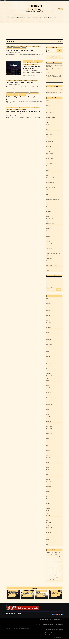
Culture (47, 136)
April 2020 (48, 443)
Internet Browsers (28, 46)
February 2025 (48, 322)
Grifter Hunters (48, 165)
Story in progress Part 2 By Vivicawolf (56, 92)
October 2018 (48, 486)
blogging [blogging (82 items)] (48, 554)
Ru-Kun (8, 52)
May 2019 (47, 469)
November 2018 (49, 484)
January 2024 (48, 339)
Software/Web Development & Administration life (53, 234)
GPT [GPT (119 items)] (47, 562)
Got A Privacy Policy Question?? (48, 624)
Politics (47, 216)
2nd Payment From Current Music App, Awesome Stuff (32, 67)
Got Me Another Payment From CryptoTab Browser (20, 82)
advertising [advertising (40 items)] (48, 552)
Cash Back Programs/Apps (50, 117)
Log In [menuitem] (3, 0)
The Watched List (34, 64)
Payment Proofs (9, 48)
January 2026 (48, 303)
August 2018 (48, 491)
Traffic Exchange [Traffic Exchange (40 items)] (49, 577)
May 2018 (47, 498)
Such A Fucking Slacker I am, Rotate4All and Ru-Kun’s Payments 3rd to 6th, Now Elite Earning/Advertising (54, 80)
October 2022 (48, 373)
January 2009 (48, 525)
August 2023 (48, 349)
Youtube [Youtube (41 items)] (58, 579)
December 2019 (48, 452)
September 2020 (49, 433)
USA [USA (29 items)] (53, 577)
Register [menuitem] (5, 0)
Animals (47, 100)
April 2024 (48, 334)
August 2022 (48, 378)
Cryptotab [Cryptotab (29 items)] (59, 556)
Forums (28, 17)
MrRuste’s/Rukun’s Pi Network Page (54, 621)
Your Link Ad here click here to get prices (54, 57)
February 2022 (48, 392)
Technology (24, 48)
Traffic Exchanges (22, 94)
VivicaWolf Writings (49, 263)
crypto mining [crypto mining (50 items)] (55, 556)
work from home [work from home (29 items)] (52, 579)
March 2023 (48, 361)
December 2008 (49, 527)
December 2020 (49, 426)
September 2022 (49, 375)
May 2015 (47, 513)
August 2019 (48, 462)
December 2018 (48, 481)
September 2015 (49, 505)
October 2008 (48, 532)
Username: (49, 278)
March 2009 (48, 520)
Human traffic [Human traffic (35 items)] (52, 562)
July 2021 (47, 409)
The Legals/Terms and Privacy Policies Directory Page (54, 629)
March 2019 (48, 474)
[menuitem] (1, 0)
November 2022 (49, 370)
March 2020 (48, 445)
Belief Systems (48, 105)
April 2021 (48, 416)
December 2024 (49, 325)
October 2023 (48, 346)
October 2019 (48, 457)
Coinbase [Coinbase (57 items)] (52, 554)
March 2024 (48, 337)
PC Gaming (48, 213)
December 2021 (48, 397)
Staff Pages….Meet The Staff (58, 619)
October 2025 (48, 310)
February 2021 (48, 421)
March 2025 (48, 320)
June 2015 (48, 510)
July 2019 (47, 464)
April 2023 (48, 358)
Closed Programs (49, 124)
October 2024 (48, 327)
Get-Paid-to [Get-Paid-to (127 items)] (58, 560)
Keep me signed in (51, 287)
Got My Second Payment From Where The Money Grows (22, 97)
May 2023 (48, 356)
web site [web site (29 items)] (57, 577)
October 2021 (48, 402)
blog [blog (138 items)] (59, 552)
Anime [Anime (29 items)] (52, 552)
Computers (8, 107)
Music (25, 62)
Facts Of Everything (49, 153)
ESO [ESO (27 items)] (54, 560)
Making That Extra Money (36, 46)
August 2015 (48, 508)
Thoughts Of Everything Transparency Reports (53, 253)
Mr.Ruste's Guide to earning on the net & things (53, 199)
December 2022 (49, 368)
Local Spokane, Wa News (50, 187)
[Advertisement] (34, 32)
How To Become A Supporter (12, 20)
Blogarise (23, 628)
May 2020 (48, 440)
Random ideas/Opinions (50, 223)
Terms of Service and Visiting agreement (51, 634)
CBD (47, 122)
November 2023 (49, 344)
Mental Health (48, 192)
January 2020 (48, 450)
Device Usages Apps (49, 141)
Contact (40, 17)
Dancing (47, 139)
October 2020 (48, 431)
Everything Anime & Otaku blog (51, 151)
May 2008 (48, 544)
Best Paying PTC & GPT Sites (50, 107)
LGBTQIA (47, 180)
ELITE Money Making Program (51, 148)
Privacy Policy (61, 634)
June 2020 (48, 438)
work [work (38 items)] (48, 579)
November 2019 (49, 455)
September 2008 (49, 534)
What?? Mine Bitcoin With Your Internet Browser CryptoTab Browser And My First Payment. (23, 112)
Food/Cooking (48, 160)
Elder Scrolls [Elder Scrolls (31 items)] (55, 558)
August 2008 (48, 537)
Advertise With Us (34, 17)
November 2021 (48, 399)
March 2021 (48, 419)
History (47, 170)
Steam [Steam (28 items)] (51, 575)
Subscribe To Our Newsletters (50, 17)
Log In (59, 289)
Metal (47, 194)
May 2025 (48, 315)
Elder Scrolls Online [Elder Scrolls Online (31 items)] (49, 560)
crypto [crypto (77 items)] (56, 554)
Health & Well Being (49, 168)
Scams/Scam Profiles (27, 64)
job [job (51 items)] (55, 562)
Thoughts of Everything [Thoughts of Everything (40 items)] (57, 575)
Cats (47, 119)
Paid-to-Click (9, 94)
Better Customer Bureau (50, 110)
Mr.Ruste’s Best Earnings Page (43, 621)
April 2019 (48, 472)
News (47, 204)
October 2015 (48, 503)
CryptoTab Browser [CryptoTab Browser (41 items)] (49, 558)
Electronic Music (49, 146)
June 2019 (48, 467)
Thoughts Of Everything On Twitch (38, 20)
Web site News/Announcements (51, 265)
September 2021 (49, 404)
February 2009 (48, 522)
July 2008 (48, 539)
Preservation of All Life (50, 218)
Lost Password (49, 289)
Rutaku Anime (48, 228)
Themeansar (28, 628)
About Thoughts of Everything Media (17, 17)
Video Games (48, 260)
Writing (47, 270)
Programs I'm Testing (17, 48)
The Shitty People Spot (50, 243)
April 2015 (48, 515)
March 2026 (48, 298)
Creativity (48, 129)
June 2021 (47, 411)
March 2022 (48, 390)
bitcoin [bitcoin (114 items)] (56, 552)
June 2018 (48, 496)
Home (8, 17)
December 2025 (49, 305)
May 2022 (48, 385)
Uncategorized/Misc (49, 258)
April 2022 (48, 387)
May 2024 (48, 332)
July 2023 (47, 351)
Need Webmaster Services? (25, 20)
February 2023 (48, 363)
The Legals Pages (50, 20)
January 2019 (48, 479)
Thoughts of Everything (34, 7)
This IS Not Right (49, 248)
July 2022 (47, 380)
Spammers (48, 236)
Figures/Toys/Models (49, 158)
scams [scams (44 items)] (48, 575)
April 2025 (48, 317)
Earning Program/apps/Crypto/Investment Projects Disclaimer (53, 632)
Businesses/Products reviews (11, 46)
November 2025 (49, 308)
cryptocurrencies (20, 46)
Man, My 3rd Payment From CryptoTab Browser (19, 50)
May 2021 (47, 414)
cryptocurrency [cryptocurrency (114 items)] (49, 556)
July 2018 (47, 493)
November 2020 (49, 428)
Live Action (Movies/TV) (50, 182)
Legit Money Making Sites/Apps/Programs (21, 93)
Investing (28, 107)
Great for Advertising (10, 93)
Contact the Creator (39, 624)
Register (48, 288)
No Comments (18, 52)
